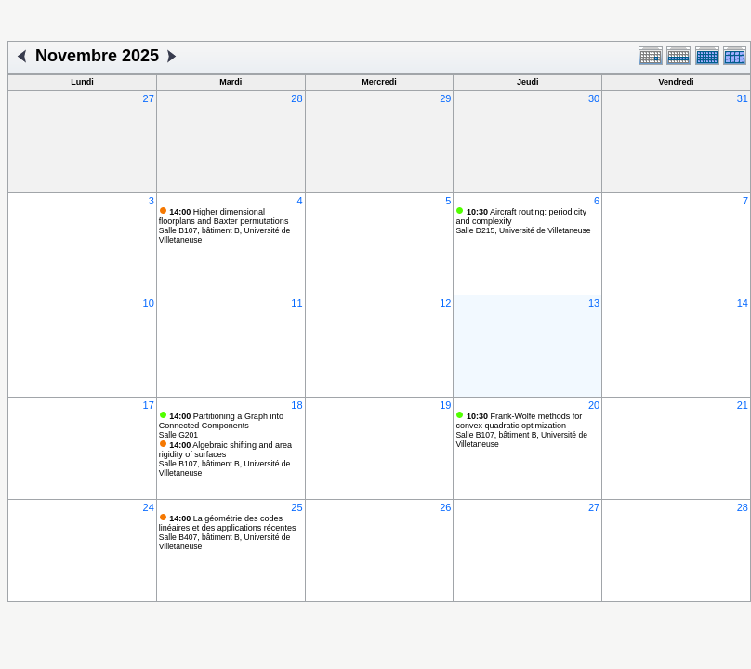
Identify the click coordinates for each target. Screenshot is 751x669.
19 (445, 405)
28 (296, 98)
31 (742, 98)
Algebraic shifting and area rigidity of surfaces (225, 449)
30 (593, 98)
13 (593, 302)
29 (445, 98)
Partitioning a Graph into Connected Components (221, 421)
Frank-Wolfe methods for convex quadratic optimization (518, 421)
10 (148, 302)
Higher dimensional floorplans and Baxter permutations (224, 216)
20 (593, 405)
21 (742, 405)
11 (296, 302)
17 (148, 405)
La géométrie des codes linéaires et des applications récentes (227, 523)
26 (445, 507)
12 (445, 302)
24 (148, 507)
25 (296, 507)
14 (742, 302)
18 (296, 405)
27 (148, 98)
